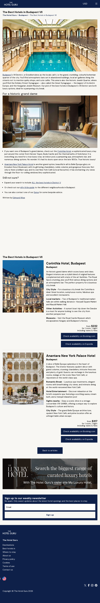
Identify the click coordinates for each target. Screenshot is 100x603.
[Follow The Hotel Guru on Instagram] (92, 585)
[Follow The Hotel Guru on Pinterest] (96, 585)
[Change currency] (85, 3)
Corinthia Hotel (64, 151)
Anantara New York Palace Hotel (18, 164)
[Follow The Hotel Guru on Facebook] (89, 585)
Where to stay (9, 552)
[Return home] (11, 3)
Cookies (6, 562)
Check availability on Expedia (79, 344)
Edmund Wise (19, 197)
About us (7, 555)
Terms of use (8, 566)
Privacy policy (9, 559)
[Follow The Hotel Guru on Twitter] (85, 585)
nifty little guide (27, 187)
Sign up (50, 514)
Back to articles (50, 450)
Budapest (7, 75)
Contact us (8, 569)
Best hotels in (9, 548)
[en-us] (4, 578)
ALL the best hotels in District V (46, 182)
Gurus (36, 192)
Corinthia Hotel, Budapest (66, 263)
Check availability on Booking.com (79, 336)
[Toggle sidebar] (96, 4)
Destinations (8, 545)
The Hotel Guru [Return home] (10, 540)
